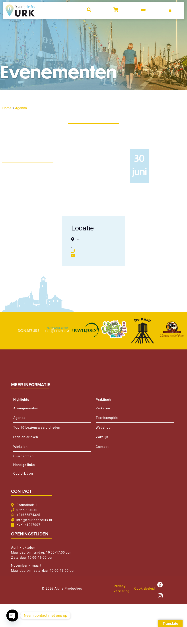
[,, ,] (156, 241)
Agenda (21, 108)
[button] (143, 11)
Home (7, 108)
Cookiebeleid (144, 589)
